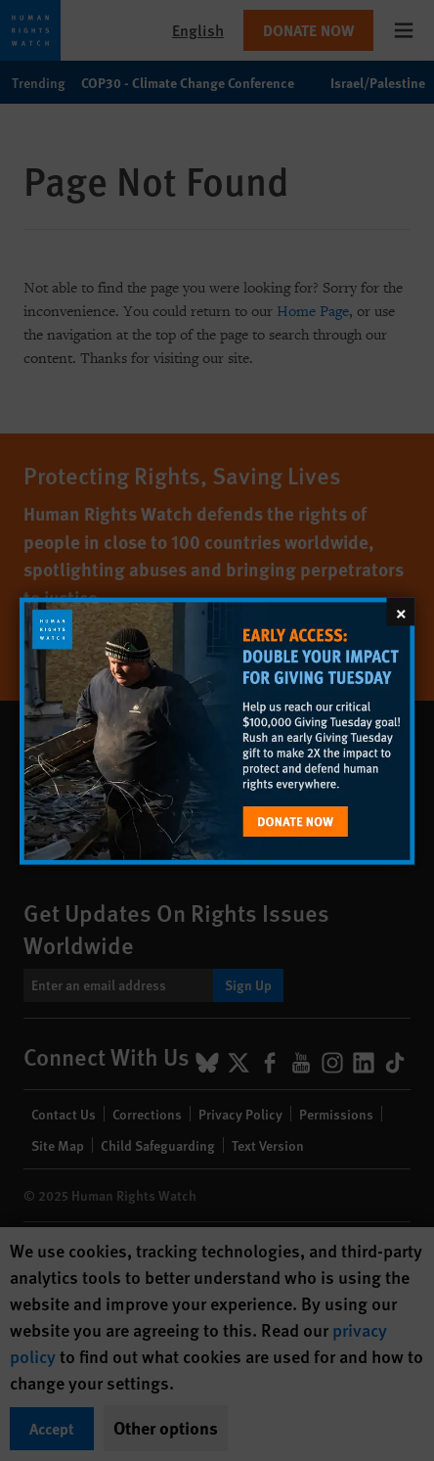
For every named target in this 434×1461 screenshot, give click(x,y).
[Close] (400, 611)
